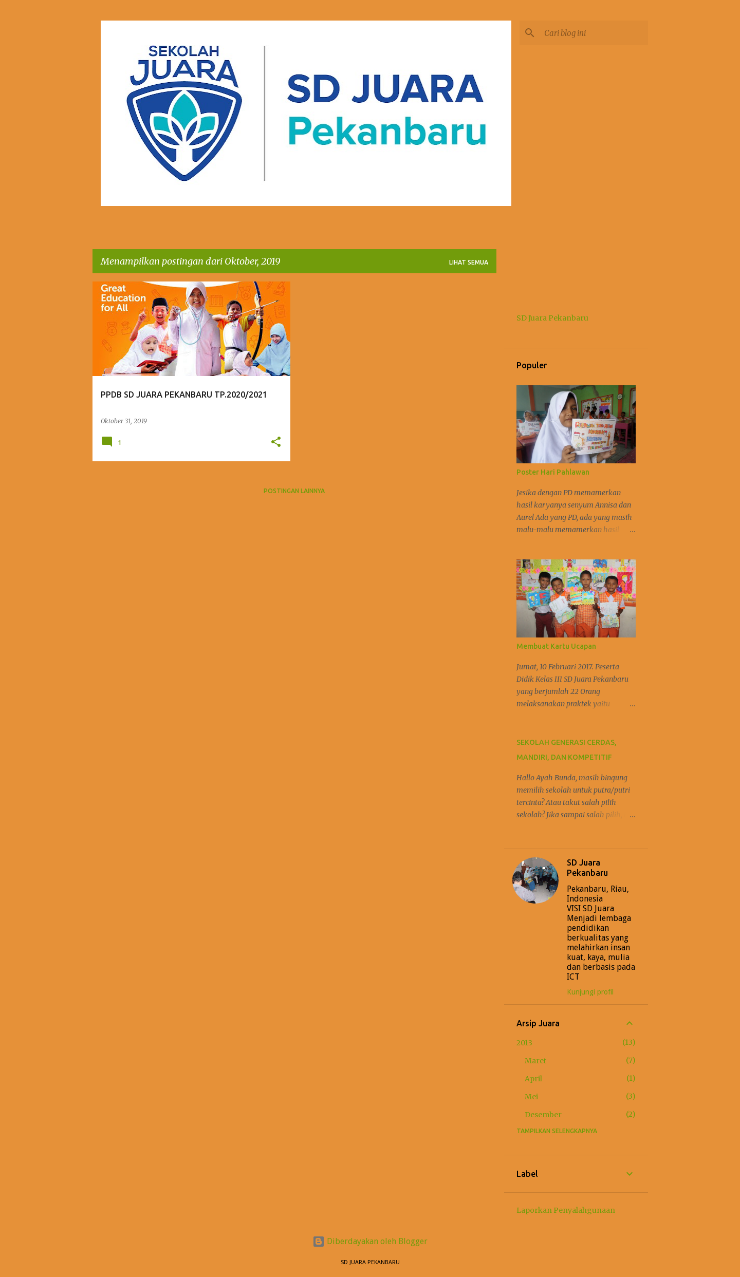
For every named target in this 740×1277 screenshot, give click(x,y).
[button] (276, 442)
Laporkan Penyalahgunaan (565, 1210)
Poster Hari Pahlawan (552, 472)
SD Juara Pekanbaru (552, 318)
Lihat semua (468, 262)
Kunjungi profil (590, 992)
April (533, 1078)
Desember (543, 1114)
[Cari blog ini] (594, 33)
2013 (524, 1042)
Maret (535, 1060)
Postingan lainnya (294, 490)
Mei (531, 1096)
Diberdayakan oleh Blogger (370, 1241)
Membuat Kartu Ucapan (556, 646)
